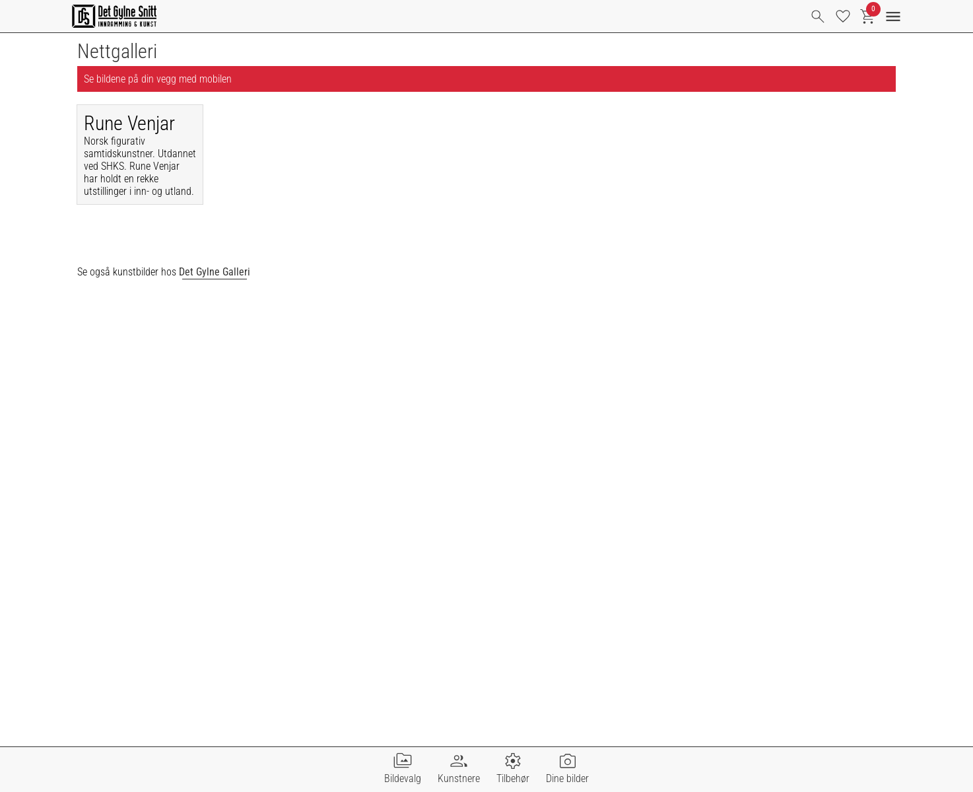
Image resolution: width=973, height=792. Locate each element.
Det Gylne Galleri (214, 272)
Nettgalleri (117, 51)
